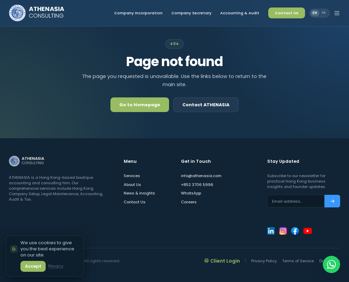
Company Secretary (191, 13)
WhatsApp (191, 193)
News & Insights (139, 193)
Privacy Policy (264, 261)
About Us (132, 184)
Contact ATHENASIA (205, 105)
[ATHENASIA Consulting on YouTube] (307, 231)
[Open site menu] (337, 13)
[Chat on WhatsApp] (331, 264)
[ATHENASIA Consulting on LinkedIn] (271, 231)
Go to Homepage (139, 105)
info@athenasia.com (201, 175)
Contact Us (287, 13)
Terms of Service (298, 261)
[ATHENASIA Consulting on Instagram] (283, 231)
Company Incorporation (138, 13)
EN (315, 13)
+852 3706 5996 (197, 184)
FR (324, 13)
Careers (189, 202)
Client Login (222, 260)
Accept (33, 266)
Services (132, 175)
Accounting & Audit (239, 13)
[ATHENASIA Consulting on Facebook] (295, 231)
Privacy (55, 266)
